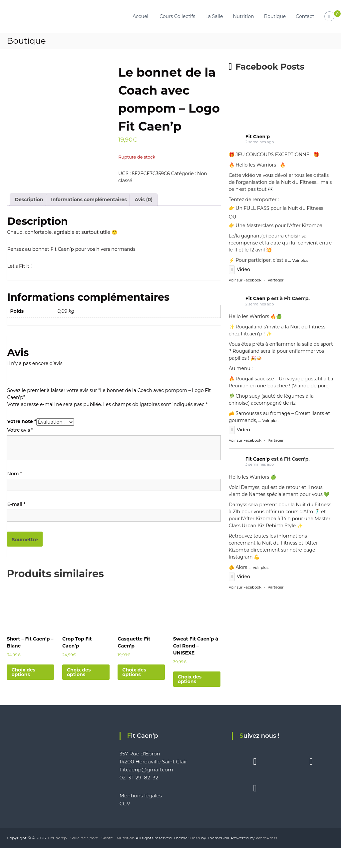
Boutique (275, 16)
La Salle (214, 16)
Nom (14, 474)
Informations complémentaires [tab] (89, 200)
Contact (305, 16)
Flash (194, 837)
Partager (275, 280)
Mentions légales (141, 795)
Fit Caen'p (257, 137)
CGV (125, 803)
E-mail (16, 504)
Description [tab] (29, 200)
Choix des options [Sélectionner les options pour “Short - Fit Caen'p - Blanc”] (23, 672)
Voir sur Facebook (245, 280)
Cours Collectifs (177, 16)
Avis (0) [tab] (144, 200)
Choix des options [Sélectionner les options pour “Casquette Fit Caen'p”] (134, 672)
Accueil (141, 16)
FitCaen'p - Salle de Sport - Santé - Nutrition (91, 837)
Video (239, 269)
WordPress (266, 837)
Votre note (21, 421)
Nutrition (243, 16)
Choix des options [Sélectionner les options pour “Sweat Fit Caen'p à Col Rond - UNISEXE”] (190, 679)
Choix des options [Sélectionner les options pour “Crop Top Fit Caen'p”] (79, 672)
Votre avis (20, 430)
